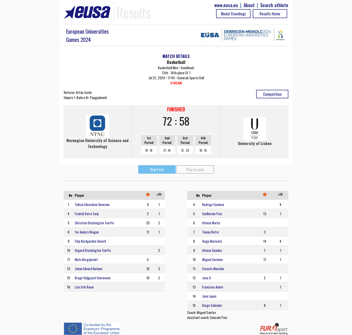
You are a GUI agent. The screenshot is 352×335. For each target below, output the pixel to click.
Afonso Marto (211, 222)
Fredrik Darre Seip (87, 213)
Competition (272, 94)
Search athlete (274, 5)
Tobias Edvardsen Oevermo (92, 204)
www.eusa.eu (226, 5)
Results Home (270, 13)
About (249, 5)
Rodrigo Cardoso (213, 204)
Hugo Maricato (212, 241)
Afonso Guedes (212, 250)
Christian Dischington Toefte (94, 222)
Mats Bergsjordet (86, 259)
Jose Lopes (209, 296)
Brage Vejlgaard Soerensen (92, 277)
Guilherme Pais (212, 213)
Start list (157, 169)
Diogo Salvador (212, 305)
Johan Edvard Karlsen (88, 268)
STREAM (176, 82)
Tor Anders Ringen (87, 231)
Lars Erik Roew (84, 286)
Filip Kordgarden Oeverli (90, 241)
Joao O (206, 277)
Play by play (195, 169)
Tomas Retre (210, 231)
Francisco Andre (212, 286)
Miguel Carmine (212, 259)
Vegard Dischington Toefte (93, 250)
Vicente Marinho (213, 268)
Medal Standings (233, 13)
